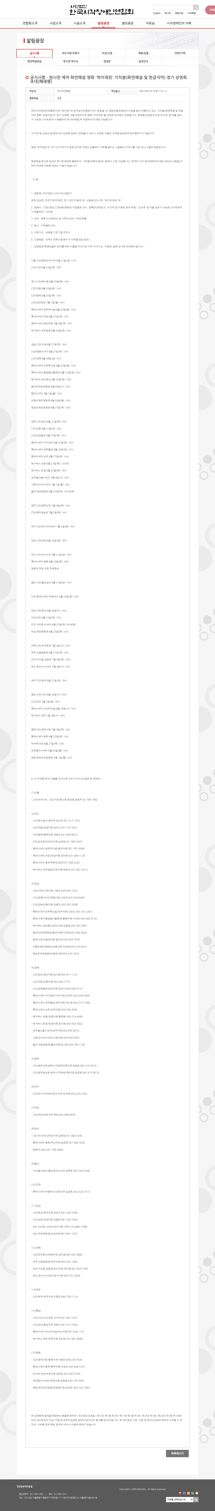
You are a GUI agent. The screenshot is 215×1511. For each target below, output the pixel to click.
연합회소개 (30, 23)
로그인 (168, 13)
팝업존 (107, 61)
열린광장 (127, 23)
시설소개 (79, 23)
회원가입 (179, 13)
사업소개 (55, 23)
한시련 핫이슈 (70, 61)
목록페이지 (175, 1453)
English (156, 13)
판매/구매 (180, 53)
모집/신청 (107, 53)
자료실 (150, 23)
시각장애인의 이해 (179, 23)
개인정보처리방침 (24, 1486)
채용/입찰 (143, 53)
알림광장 (103, 23)
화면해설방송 (34, 61)
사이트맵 (191, 13)
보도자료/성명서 (70, 53)
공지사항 (34, 53)
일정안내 (143, 61)
